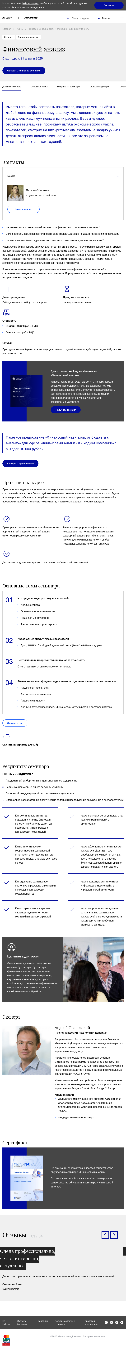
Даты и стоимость (11, 86)
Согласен (109, 5)
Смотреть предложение (20, 463)
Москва (106, 18)
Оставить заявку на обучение (23, 70)
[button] (105, 1235)
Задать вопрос (23, 209)
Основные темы (39, 86)
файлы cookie (30, 3)
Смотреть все (15, 723)
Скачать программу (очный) (20, 744)
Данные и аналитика (28, 37)
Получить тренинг (66, 409)
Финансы (9, 37)
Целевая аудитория (99, 86)
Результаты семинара (68, 86)
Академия (30, 18)
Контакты (43, 1321)
